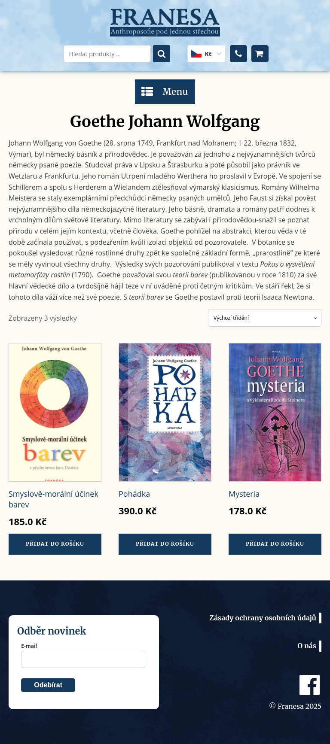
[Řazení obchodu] (264, 318)
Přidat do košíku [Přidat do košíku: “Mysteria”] (275, 544)
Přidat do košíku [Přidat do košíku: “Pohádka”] (165, 544)
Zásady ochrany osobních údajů (262, 617)
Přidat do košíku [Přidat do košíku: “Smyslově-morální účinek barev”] (55, 544)
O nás (306, 645)
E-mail (29, 646)
